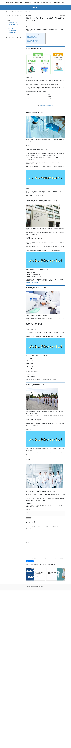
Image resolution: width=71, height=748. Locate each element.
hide (37, 34)
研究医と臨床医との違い (31, 36)
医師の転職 (62, 15)
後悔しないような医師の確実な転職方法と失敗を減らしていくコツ (51, 572)
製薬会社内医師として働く (32, 37)
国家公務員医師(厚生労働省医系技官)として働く (36, 38)
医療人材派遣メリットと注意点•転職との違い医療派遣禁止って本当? (39, 572)
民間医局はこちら (30, 503)
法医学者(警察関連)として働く (32, 40)
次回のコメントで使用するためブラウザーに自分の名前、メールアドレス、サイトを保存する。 (45, 558)
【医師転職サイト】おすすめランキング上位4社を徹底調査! (39, 514)
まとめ (28, 42)
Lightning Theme (35, 587)
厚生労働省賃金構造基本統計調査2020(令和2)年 (46, 105)
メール (28, 548)
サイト (27, 553)
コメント (28, 528)
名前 (27, 542)
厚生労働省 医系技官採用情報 (32, 282)
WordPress (30, 587)
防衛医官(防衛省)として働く (32, 41)
